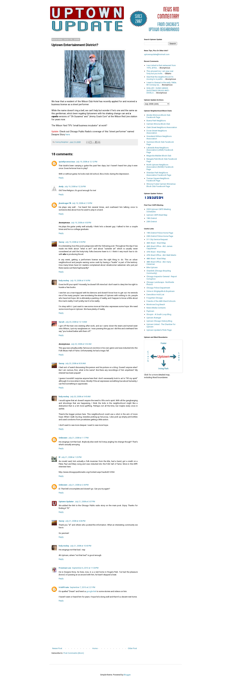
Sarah (61, 322)
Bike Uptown (152, 267)
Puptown (150, 311)
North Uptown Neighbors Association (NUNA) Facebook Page (160, 167)
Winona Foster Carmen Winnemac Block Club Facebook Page (161, 185)
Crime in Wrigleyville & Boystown (160, 291)
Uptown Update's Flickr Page (159, 330)
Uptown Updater (66, 501)
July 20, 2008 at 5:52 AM (81, 344)
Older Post (132, 648)
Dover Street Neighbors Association (156, 132)
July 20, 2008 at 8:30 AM (75, 363)
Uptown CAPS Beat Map (156, 215)
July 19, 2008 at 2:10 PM (82, 203)
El (59, 457)
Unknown (63, 438)
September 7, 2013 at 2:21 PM (82, 587)
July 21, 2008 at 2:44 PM (78, 485)
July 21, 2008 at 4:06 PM (75, 521)
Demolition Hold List (155, 294)
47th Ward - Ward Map (156, 252)
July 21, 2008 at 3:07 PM (85, 501)
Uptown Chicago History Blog (159, 321)
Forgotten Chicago (154, 298)
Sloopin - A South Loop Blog (158, 314)
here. (68, 134)
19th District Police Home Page (159, 233)
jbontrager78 (65, 203)
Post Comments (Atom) (73, 653)
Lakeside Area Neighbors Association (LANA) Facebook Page (159, 150)
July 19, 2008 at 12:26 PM (75, 186)
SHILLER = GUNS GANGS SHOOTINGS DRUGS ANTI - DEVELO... (158, 90)
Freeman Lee (65, 568)
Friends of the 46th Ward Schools (160, 301)
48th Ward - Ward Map (156, 258)
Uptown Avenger (153, 318)
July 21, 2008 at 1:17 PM (78, 438)
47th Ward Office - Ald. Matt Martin (161, 255)
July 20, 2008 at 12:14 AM (76, 322)
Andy (61, 186)
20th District (151, 221)
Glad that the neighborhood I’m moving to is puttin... (159, 78)
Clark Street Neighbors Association (161, 127)
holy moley (64, 280)
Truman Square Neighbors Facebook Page (157, 179)
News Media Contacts (156, 308)
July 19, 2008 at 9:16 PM (80, 280)
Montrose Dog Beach (155, 304)
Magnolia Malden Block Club (158, 156)
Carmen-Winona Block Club (158, 124)
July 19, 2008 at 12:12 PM (86, 162)
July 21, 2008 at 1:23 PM (71, 457)
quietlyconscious (67, 162)
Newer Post (57, 648)
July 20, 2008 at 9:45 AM (80, 396)
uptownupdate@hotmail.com (156, 54)
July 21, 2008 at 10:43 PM (80, 546)
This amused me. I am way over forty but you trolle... (159, 72)
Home (95, 648)
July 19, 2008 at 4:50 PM (81, 222)
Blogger (127, 675)
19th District (151, 218)
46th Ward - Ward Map (156, 243)
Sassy (61, 242)
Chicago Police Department (158, 288)
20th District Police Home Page (159, 236)
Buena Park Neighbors (156, 120)
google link (91, 591)
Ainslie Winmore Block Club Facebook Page (158, 116)
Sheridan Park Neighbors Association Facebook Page (158, 174)
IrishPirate (64, 587)
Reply (61, 178)
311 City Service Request (157, 239)
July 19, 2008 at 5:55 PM (75, 242)
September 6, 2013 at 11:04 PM (85, 568)
